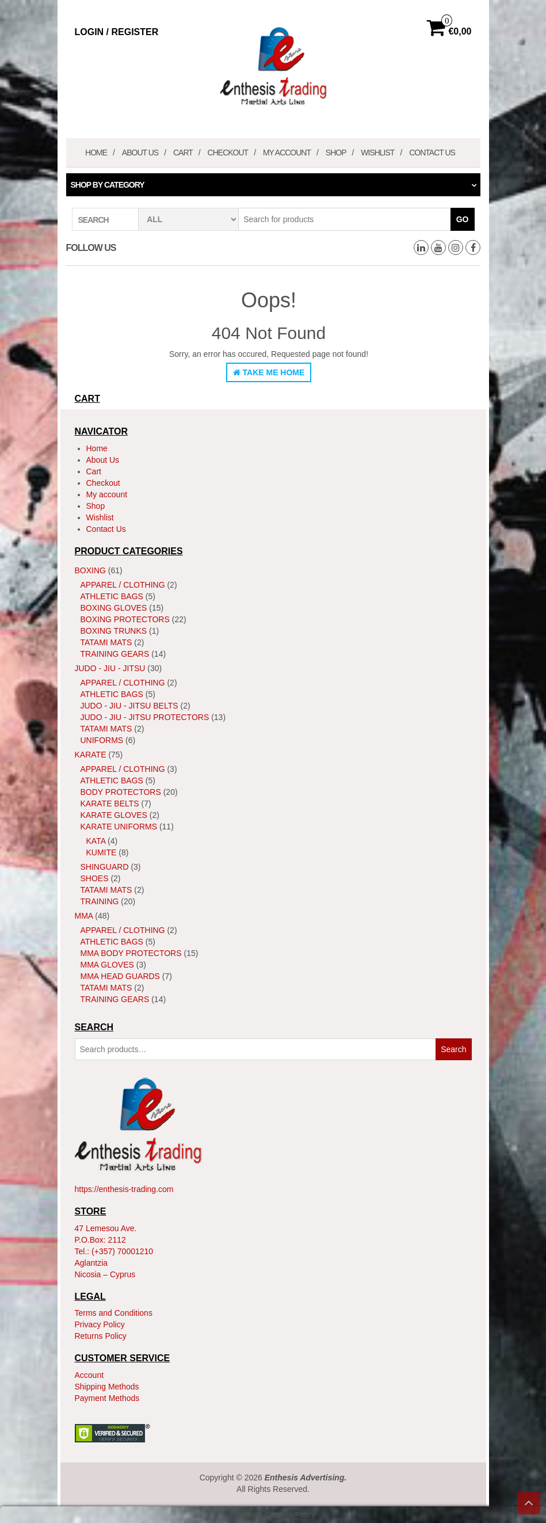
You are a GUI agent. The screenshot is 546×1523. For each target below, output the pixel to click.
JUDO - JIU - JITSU (110, 668)
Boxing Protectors (125, 619)
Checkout (228, 152)
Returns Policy (101, 1336)
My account (287, 152)
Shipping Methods (107, 1386)
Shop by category (107, 184)
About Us (140, 152)
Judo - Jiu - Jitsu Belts (129, 705)
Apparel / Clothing (123, 584)
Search (453, 1049)
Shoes (95, 878)
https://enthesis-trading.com (124, 1189)
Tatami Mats (106, 642)
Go (462, 219)
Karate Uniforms (119, 826)
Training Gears (115, 653)
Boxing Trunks (114, 630)
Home (96, 152)
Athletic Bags (112, 596)
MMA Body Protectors (131, 953)
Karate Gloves (114, 815)
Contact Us (432, 152)
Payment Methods (107, 1398)
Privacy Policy (100, 1324)
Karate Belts (110, 803)
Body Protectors (121, 792)
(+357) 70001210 (122, 1251)
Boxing (90, 570)
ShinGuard (105, 866)
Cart (183, 152)
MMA (84, 915)
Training (100, 901)
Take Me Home (269, 372)
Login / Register (117, 32)
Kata (96, 841)
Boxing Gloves (114, 607)
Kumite (101, 852)
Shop (336, 152)
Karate (90, 754)
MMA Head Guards (120, 976)
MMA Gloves (107, 964)
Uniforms (102, 740)
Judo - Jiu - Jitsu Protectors (145, 717)
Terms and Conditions (113, 1313)
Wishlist (377, 152)
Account (89, 1375)
